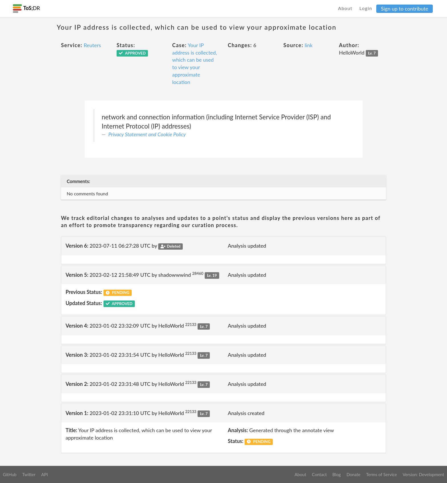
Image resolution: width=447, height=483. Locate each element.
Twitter (29, 474)
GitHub (10, 474)
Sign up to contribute (404, 8)
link (309, 45)
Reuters (92, 45)
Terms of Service (381, 474)
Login (365, 8)
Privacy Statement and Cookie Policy (147, 134)
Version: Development (423, 474)
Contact (319, 474)
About (345, 8)
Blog (336, 474)
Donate (353, 474)
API (44, 474)
